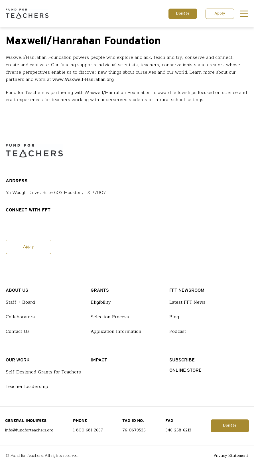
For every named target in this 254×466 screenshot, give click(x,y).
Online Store (185, 370)
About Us (17, 290)
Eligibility (101, 302)
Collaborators (20, 317)
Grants (100, 290)
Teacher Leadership (27, 386)
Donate (183, 13)
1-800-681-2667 (88, 430)
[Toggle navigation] (244, 13)
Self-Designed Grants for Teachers (43, 372)
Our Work (18, 360)
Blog (174, 317)
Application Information (116, 331)
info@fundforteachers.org (29, 430)
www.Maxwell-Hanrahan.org (83, 79)
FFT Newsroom (186, 290)
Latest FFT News (187, 302)
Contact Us (18, 331)
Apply (219, 13)
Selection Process (110, 317)
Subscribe (182, 360)
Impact (99, 360)
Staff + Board (20, 302)
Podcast (177, 331)
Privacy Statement (231, 456)
